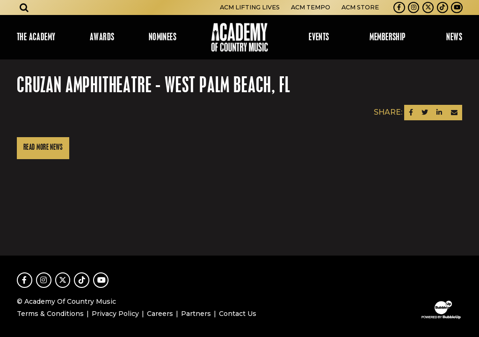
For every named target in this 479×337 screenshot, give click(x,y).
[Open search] (24, 7)
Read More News (43, 147)
